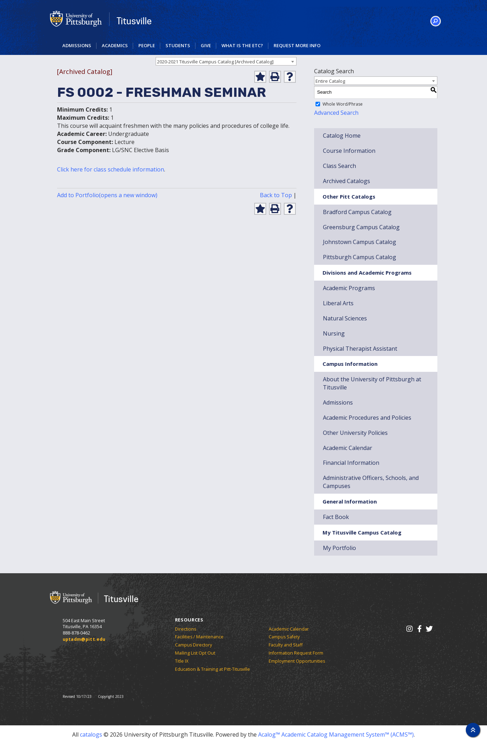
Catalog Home (342, 135)
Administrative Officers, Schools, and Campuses (371, 482)
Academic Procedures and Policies (367, 417)
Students (178, 45)
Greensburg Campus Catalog (361, 227)
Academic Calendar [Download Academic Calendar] (347, 448)
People (146, 45)
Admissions (76, 45)
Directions (185, 629)
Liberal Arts (338, 303)
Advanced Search (336, 113)
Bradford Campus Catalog (357, 212)
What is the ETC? (242, 45)
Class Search (339, 166)
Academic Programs (349, 288)
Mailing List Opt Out (195, 653)
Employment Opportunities (297, 661)
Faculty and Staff (285, 645)
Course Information (349, 151)
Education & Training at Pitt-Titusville (212, 669)
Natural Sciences (345, 318)
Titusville (134, 21)
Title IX (181, 661)
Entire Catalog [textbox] (330, 81)
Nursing (334, 333)
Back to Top (276, 195)
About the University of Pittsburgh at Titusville (372, 383)
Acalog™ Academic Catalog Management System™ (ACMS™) (336, 734)
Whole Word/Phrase (343, 104)
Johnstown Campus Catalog (359, 242)
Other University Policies (355, 433)
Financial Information (351, 463)
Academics (115, 45)
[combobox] (226, 61)
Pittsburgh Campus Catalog (359, 257)
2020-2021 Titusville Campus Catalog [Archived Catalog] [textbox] (215, 61)
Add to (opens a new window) (107, 195)
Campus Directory (193, 645)
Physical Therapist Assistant (360, 348)
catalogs (91, 734)
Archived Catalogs (346, 181)
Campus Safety (284, 637)
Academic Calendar (289, 629)
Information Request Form (296, 653)
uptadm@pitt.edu (84, 639)
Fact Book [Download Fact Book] (336, 517)
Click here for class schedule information (110, 169)
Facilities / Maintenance (199, 637)
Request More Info (297, 45)
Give (206, 45)
